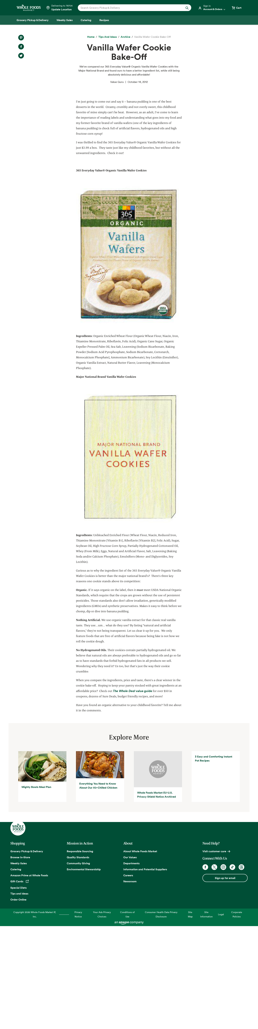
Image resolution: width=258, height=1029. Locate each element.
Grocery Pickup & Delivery (26, 954)
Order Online (18, 1003)
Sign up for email (225, 981)
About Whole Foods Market (140, 954)
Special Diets (18, 991)
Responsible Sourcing (80, 954)
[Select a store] (59, 7)
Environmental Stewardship (84, 972)
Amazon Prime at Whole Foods (29, 978)
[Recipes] (104, 20)
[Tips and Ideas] (107, 37)
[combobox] (129, 8)
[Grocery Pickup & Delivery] (33, 20)
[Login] (212, 7)
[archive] (125, 37)
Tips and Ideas (19, 997)
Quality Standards (78, 960)
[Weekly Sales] (65, 20)
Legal (221, 1017)
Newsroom (130, 984)
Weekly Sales (18, 966)
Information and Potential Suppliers (145, 972)
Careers (128, 978)
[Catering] (86, 20)
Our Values (130, 960)
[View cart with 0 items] (236, 8)
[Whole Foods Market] (29, 8)
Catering (15, 972)
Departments (131, 966)
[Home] (91, 37)
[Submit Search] (187, 8)
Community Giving (78, 966)
